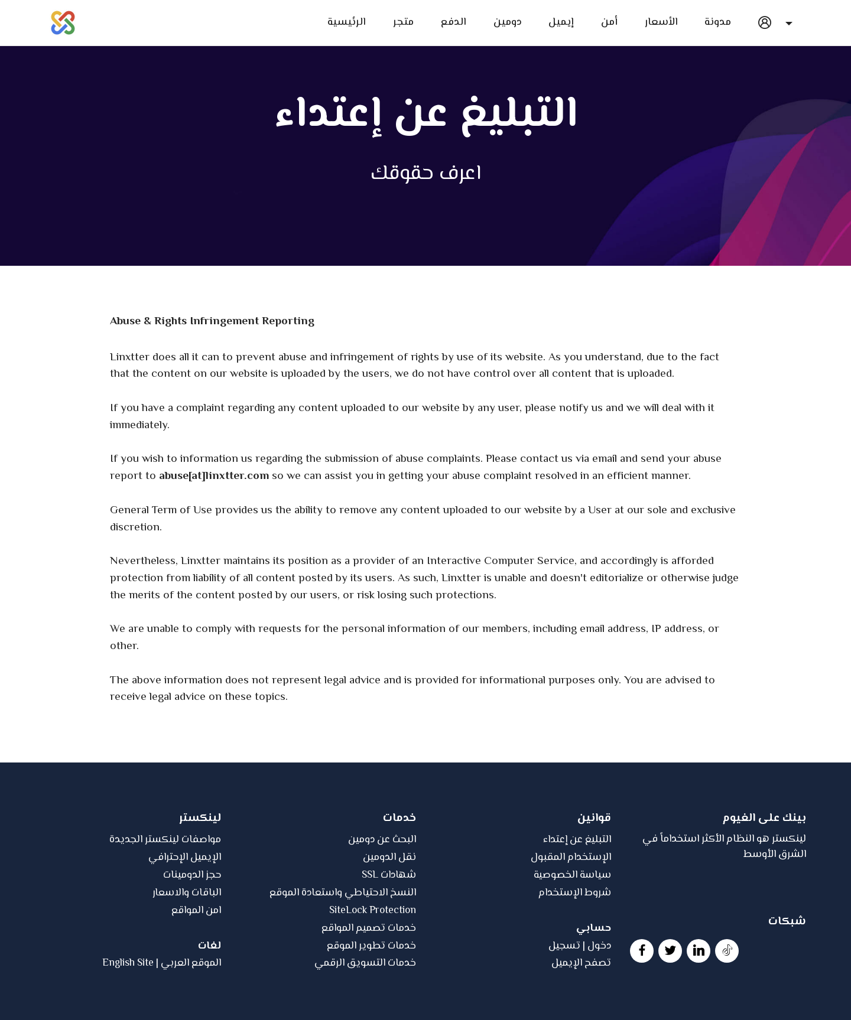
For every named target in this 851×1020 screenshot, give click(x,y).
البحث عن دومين (382, 877)
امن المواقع (196, 948)
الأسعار (661, 22)
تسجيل (564, 983)
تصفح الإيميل (581, 1001)
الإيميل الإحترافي (184, 895)
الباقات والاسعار (186, 930)
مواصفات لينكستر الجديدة (165, 877)
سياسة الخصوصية (572, 913)
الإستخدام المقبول (571, 895)
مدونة (717, 22)
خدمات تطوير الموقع (371, 983)
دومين (507, 22)
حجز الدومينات (192, 913)
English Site (128, 1001)
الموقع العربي (191, 1001)
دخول (599, 983)
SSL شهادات (389, 913)
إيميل (561, 22)
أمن (609, 22)
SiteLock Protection (372, 948)
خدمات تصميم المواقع (368, 965)
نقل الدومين (389, 895)
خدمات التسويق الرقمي (365, 1001)
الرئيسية (345, 22)
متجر (403, 22)
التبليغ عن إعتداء (577, 877)
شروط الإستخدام (574, 930)
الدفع (453, 22)
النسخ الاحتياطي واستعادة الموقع (342, 930)
